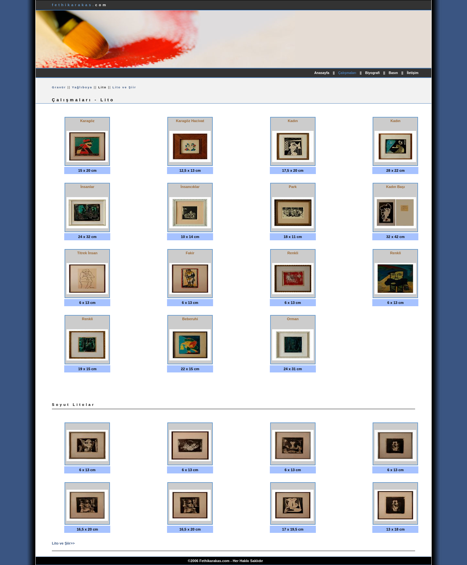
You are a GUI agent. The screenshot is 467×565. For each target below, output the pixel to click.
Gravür (59, 87)
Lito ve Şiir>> (63, 543)
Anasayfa (321, 73)
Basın (393, 73)
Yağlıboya (82, 87)
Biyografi (372, 73)
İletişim (412, 73)
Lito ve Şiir (124, 87)
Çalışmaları (347, 73)
